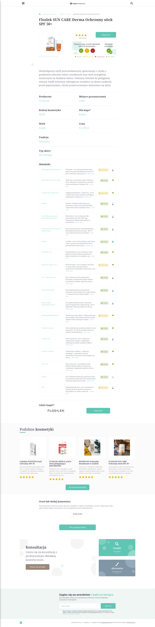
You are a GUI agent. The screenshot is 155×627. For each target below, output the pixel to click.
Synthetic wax (46, 339)
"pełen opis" (91, 174)
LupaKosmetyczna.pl (106, 622)
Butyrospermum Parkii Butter (51, 180)
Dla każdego (45, 155)
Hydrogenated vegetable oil (50, 315)
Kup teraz (106, 35)
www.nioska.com (131, 622)
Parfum (44, 377)
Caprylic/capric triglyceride (50, 193)
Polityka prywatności (76, 622)
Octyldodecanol (46, 252)
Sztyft (42, 114)
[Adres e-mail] (80, 606)
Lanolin (44, 241)
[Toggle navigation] (22, 3)
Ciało (81, 100)
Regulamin (86, 622)
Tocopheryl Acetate (48, 328)
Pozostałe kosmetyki (77, 487)
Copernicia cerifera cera (49, 265)
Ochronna (44, 141)
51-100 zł (84, 128)
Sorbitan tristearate (48, 351)
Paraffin (44, 203)
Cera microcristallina (48, 290)
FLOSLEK (44, 100)
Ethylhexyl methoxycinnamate (51, 169)
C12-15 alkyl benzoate (48, 277)
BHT (43, 387)
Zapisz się (108, 606)
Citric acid (45, 364)
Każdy (82, 114)
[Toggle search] (133, 3)
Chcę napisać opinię (77, 527)
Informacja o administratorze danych (71, 614)
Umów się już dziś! (37, 567)
